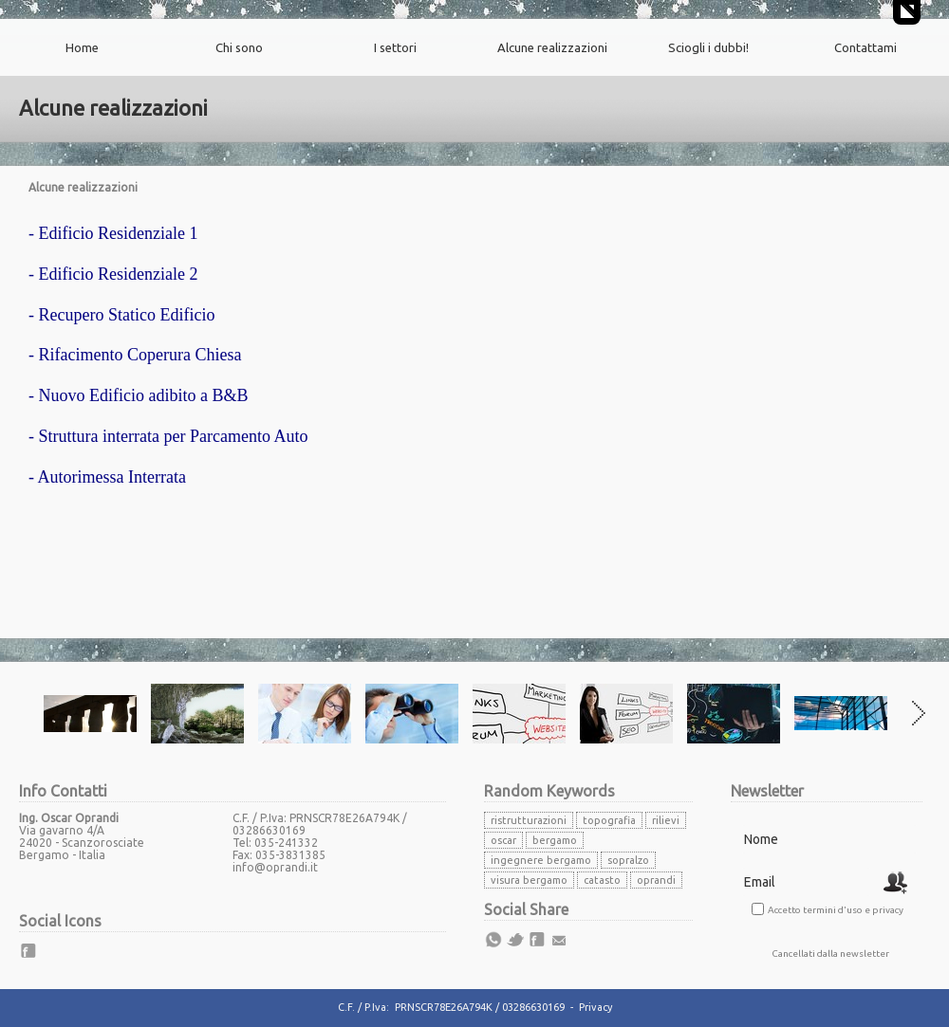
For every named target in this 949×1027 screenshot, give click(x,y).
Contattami (865, 47)
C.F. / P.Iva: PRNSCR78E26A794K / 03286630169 (451, 1007)
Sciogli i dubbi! (708, 47)
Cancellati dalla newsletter (830, 953)
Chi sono (239, 47)
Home (82, 47)
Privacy (595, 1007)
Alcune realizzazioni (552, 47)
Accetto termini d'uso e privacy (835, 910)
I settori (395, 47)
